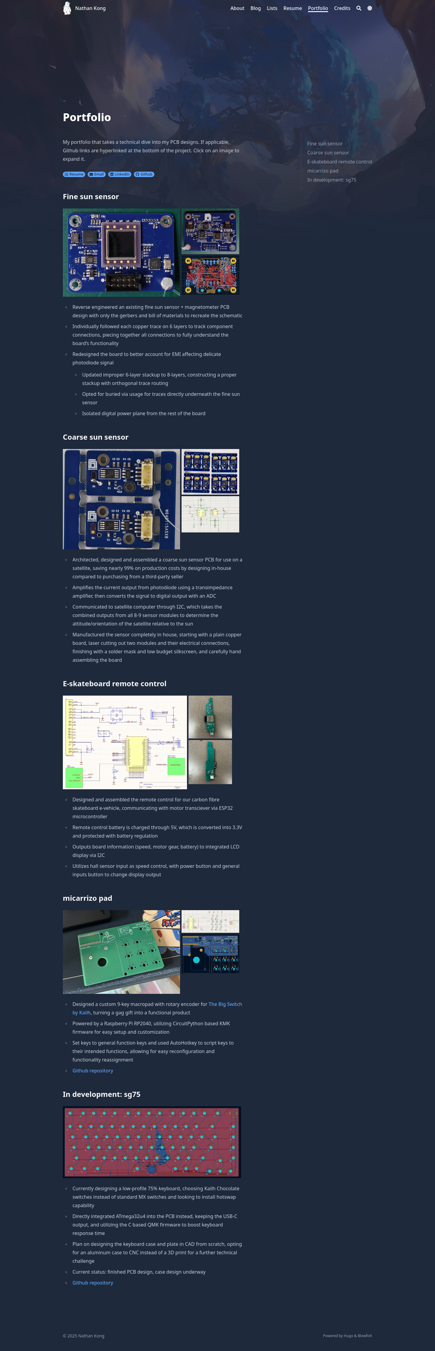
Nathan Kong (90, 8)
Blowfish (365, 1335)
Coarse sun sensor (328, 152)
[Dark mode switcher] (369, 8)
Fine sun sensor (325, 143)
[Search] (358, 8)
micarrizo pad (322, 170)
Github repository (92, 1070)
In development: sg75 (331, 179)
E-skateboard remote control (339, 161)
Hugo (348, 1335)
